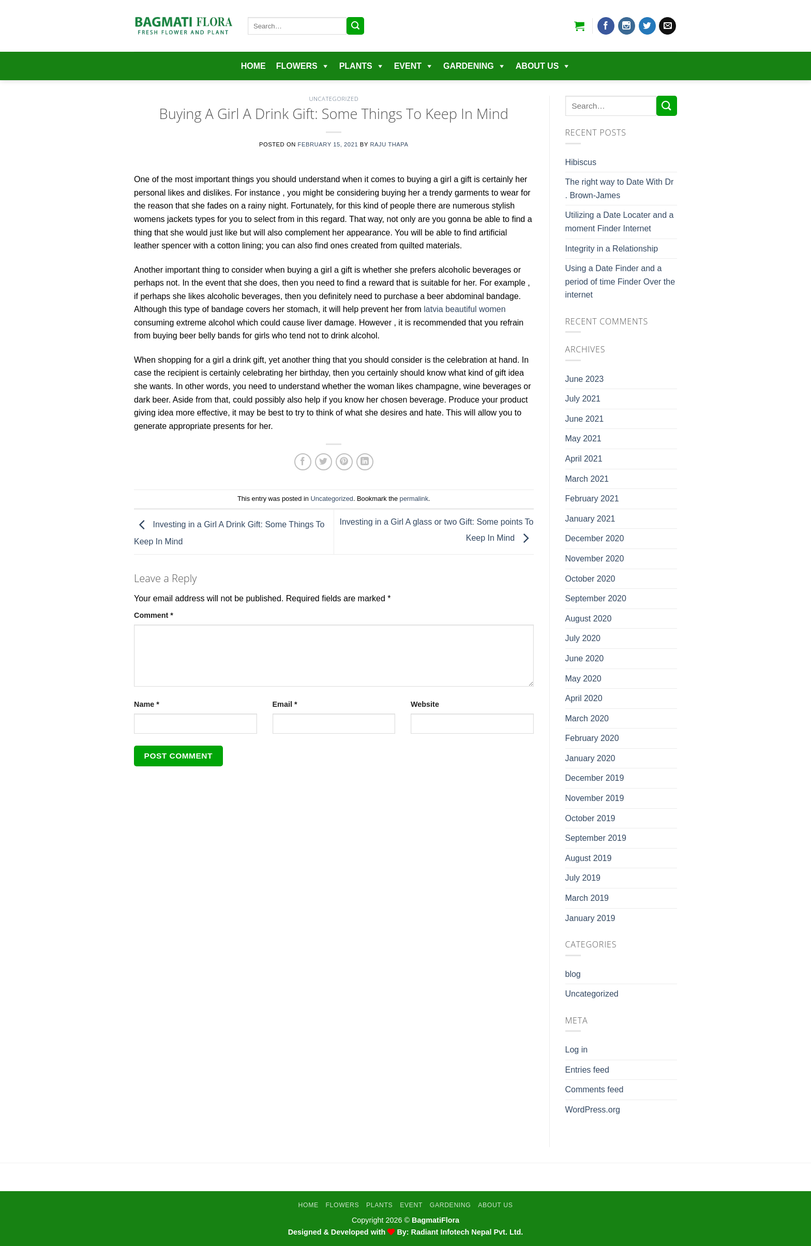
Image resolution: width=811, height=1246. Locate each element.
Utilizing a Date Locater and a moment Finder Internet (619, 222)
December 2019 (594, 778)
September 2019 (595, 838)
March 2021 (587, 478)
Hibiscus (580, 162)
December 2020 (594, 538)
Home (253, 66)
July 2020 (583, 638)
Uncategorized (333, 98)
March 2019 (587, 898)
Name (146, 704)
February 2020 (592, 738)
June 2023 (584, 379)
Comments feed (594, 1089)
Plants (355, 66)
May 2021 (583, 438)
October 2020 (590, 578)
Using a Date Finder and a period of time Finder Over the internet (620, 281)
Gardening (468, 66)
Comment (153, 615)
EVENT (408, 66)
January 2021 (590, 518)
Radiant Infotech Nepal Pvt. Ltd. (467, 1232)
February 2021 (592, 498)
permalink (414, 498)
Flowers (297, 66)
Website (425, 704)
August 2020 (588, 618)
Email (285, 704)
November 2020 (594, 558)
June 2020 (584, 658)
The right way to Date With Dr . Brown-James (619, 188)
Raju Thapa (389, 144)
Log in (576, 1049)
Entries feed (587, 1069)
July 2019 (583, 877)
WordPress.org (592, 1109)
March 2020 (587, 718)
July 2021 (583, 398)
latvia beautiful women (464, 309)
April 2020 (584, 698)
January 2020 (590, 758)
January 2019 (590, 918)
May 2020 (583, 678)
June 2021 (584, 418)
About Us (537, 66)
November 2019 (594, 798)
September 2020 (595, 598)
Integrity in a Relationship (611, 248)
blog (573, 974)
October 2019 (590, 818)
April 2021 (584, 458)
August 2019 (588, 858)
